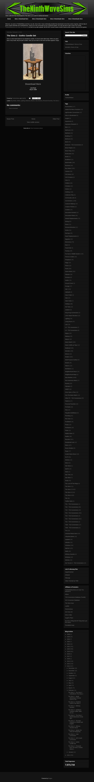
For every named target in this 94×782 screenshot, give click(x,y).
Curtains (67, 209)
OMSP (67, 389)
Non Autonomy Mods (71, 380)
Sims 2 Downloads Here (39, 19)
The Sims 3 (68, 492)
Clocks (67, 189)
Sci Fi (66, 457)
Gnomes (67, 277)
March (70, 688)
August (71, 678)
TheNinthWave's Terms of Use (73, 44)
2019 (68, 651)
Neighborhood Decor (71, 371)
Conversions (68, 200)
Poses (67, 424)
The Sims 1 (68, 486)
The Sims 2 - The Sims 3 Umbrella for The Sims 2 (75, 693)
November (72, 670)
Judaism (67, 310)
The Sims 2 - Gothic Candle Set (73, 742)
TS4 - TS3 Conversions (71, 522)
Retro (66, 445)
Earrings (67, 233)
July (70, 680)
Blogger (50, 778)
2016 (68, 658)
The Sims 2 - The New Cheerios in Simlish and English (75, 722)
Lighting (23, 100)
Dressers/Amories (70, 227)
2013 (68, 663)
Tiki (66, 498)
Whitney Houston (70, 554)
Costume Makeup (70, 203)
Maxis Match (68, 342)
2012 (68, 666)
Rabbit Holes (68, 433)
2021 (68, 646)
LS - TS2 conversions (71, 327)
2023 (68, 641)
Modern (33, 100)
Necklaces (68, 368)
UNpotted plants (69, 536)
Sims (66, 463)
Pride (66, 430)
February (71, 690)
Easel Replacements (71, 236)
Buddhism (68, 159)
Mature (67, 339)
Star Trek (67, 474)
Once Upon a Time (70, 392)
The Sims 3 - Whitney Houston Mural (74, 726)
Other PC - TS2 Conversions (73, 398)
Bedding (67, 136)
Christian (67, 186)
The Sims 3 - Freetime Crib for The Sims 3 (74, 702)
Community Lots (69, 198)
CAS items (68, 174)
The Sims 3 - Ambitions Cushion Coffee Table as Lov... (75, 711)
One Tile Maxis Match (71, 395)
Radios (67, 436)
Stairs (66, 471)
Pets (66, 410)
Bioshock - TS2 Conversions (73, 145)
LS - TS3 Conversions (71, 330)
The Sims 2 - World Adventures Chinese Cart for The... (74, 698)
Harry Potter (68, 295)
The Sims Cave (69, 603)
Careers (67, 171)
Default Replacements (71, 218)
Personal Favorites (48, 100)
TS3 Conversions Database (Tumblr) (75, 597)
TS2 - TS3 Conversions (71, 507)
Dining (67, 221)
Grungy (67, 286)
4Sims (67, 594)
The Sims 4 (68, 495)
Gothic (18, 100)
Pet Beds (67, 407)
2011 (68, 755)
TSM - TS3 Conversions (72, 527)
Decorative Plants (70, 215)
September (72, 675)
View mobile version (33, 122)
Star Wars (68, 477)
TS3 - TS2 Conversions (71, 513)
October (71, 673)
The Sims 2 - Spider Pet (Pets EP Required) (75, 730)
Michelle (67, 351)
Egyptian (67, 239)
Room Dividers (69, 448)
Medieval (27, 100)
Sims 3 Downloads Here (57, 19)
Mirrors (67, 354)
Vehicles (67, 542)
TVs (66, 530)
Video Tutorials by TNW (71, 581)
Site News (68, 466)
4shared (67, 575)
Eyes (66, 245)
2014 (68, 661)
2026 (68, 634)
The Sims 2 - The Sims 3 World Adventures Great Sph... (75, 717)
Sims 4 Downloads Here (75, 19)
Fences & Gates (69, 256)
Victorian (67, 545)
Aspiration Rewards (70, 124)
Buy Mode (13, 100)
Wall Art (67, 548)
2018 (68, 654)
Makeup (67, 336)
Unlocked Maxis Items (71, 533)
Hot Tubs (67, 307)
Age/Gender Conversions (72, 112)
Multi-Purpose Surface (71, 360)
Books (67, 156)
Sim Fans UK (69, 612)
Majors (67, 333)
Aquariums (68, 121)
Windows (67, 557)
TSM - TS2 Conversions (72, 524)
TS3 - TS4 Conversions (71, 516)
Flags (66, 262)
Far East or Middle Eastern (72, 254)
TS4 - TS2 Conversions (71, 519)
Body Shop (68, 150)
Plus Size (67, 418)
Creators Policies (70, 206)
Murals (67, 362)
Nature (67, 365)
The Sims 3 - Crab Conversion (73, 734)
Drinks (67, 230)
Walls (66, 551)
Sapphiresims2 (69, 572)
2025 (68, 636)
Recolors (67, 439)
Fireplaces (68, 259)
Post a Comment (13, 108)
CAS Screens (69, 177)
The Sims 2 (56, 100)
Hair (66, 289)
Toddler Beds (69, 501)
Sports (67, 469)
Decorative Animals (70, 212)
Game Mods (68, 271)
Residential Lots (69, 442)
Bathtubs (67, 133)
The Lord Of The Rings (71, 483)
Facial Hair (68, 248)
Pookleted (68, 421)
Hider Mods (68, 301)
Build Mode (68, 162)
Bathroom (68, 130)
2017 (68, 656)
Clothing (67, 192)
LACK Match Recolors (71, 315)
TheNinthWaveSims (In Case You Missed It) (16, 27)
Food (66, 268)
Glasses (67, 274)
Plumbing (67, 415)
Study (66, 480)
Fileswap (67, 578)
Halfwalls (67, 292)
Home (9, 19)
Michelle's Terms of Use (71, 47)
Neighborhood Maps (70, 374)
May (70, 683)
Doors (67, 224)
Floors (67, 265)
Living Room (68, 321)
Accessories (68, 106)
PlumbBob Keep (69, 625)
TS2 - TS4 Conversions (71, 510)
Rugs (66, 451)
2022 (68, 644)
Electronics (68, 242)
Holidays (67, 304)
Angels (67, 118)
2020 (68, 649)
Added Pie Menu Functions (72, 109)
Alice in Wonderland (70, 115)
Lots (66, 324)
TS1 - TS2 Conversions (71, 504)
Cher (66, 180)
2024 (68, 639)
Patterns (67, 401)
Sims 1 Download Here (21, 19)
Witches (67, 560)
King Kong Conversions (71, 312)
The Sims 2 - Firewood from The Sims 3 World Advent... (75, 747)
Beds (66, 142)
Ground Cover (69, 283)
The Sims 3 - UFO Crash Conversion (75, 738)
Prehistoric (68, 427)
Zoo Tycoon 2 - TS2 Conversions (74, 563)
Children (67, 183)
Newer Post (10, 119)
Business (67, 165)
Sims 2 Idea (68, 615)
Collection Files (69, 195)
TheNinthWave (69, 97)
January (71, 752)
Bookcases (68, 153)
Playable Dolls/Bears (71, 413)
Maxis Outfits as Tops (71, 345)
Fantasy (67, 251)
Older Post (56, 119)
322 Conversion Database (72, 600)
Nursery (67, 383)
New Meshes (38, 100)
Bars (66, 127)
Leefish (67, 606)
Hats (66, 298)
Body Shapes (69, 148)
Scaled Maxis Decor (70, 454)
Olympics (67, 386)
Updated (67, 539)
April (70, 685)
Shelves (67, 460)
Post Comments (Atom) (37, 128)
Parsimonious (69, 609)
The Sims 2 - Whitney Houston (74, 706)
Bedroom (67, 139)
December (72, 668)
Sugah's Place (69, 618)
